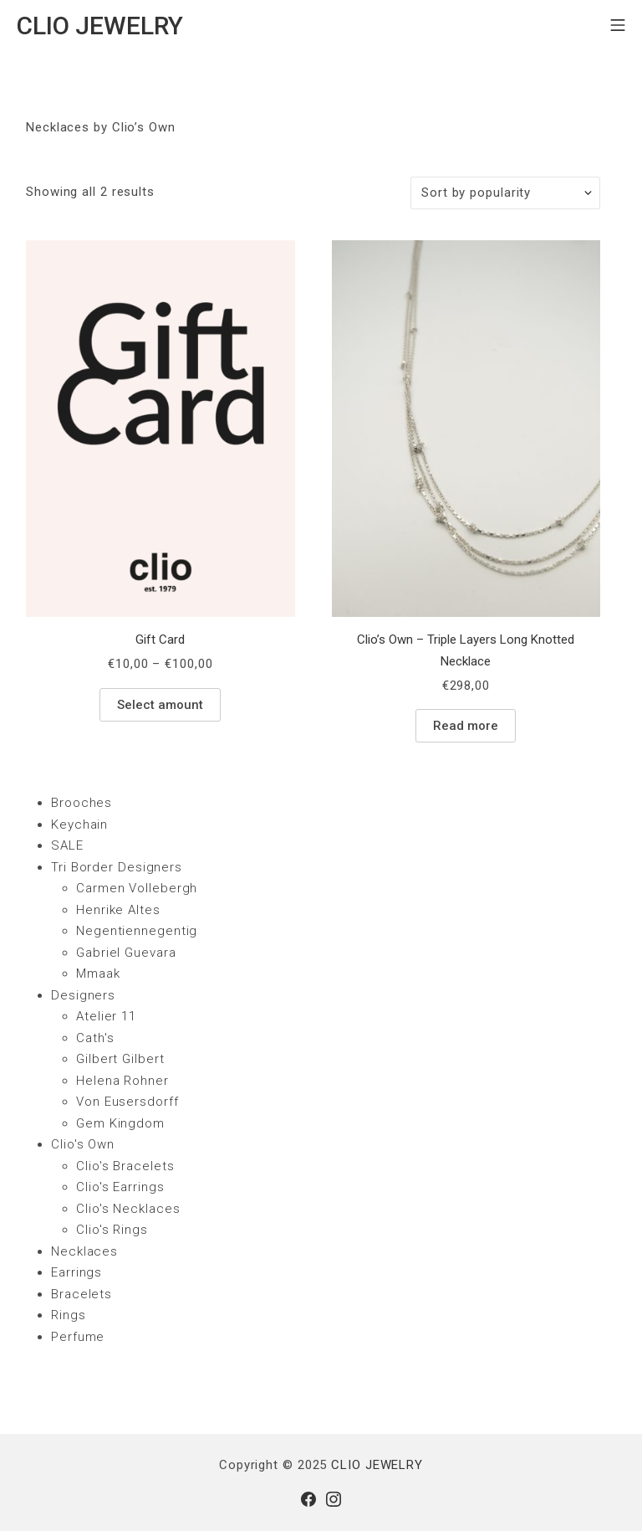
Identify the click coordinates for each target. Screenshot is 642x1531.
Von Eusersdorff (127, 1101)
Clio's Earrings (120, 1186)
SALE (67, 845)
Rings (68, 1315)
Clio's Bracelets (125, 1166)
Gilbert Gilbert (120, 1058)
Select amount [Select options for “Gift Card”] (160, 704)
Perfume (77, 1336)
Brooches (81, 802)
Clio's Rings (112, 1229)
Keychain (79, 824)
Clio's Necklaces (128, 1208)
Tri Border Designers (116, 867)
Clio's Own (83, 1144)
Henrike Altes (118, 909)
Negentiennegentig (136, 930)
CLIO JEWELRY (377, 1464)
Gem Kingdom (120, 1123)
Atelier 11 (106, 1016)
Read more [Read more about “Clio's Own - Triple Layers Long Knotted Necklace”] (465, 725)
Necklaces (84, 1251)
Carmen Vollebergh (136, 888)
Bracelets (81, 1294)
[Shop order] (505, 193)
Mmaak (98, 973)
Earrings (76, 1272)
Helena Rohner (122, 1080)
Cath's (95, 1037)
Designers (83, 995)
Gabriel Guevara (126, 952)
